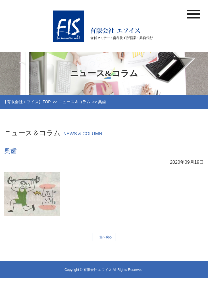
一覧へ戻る (104, 237)
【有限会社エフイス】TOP (27, 101)
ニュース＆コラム (74, 101)
